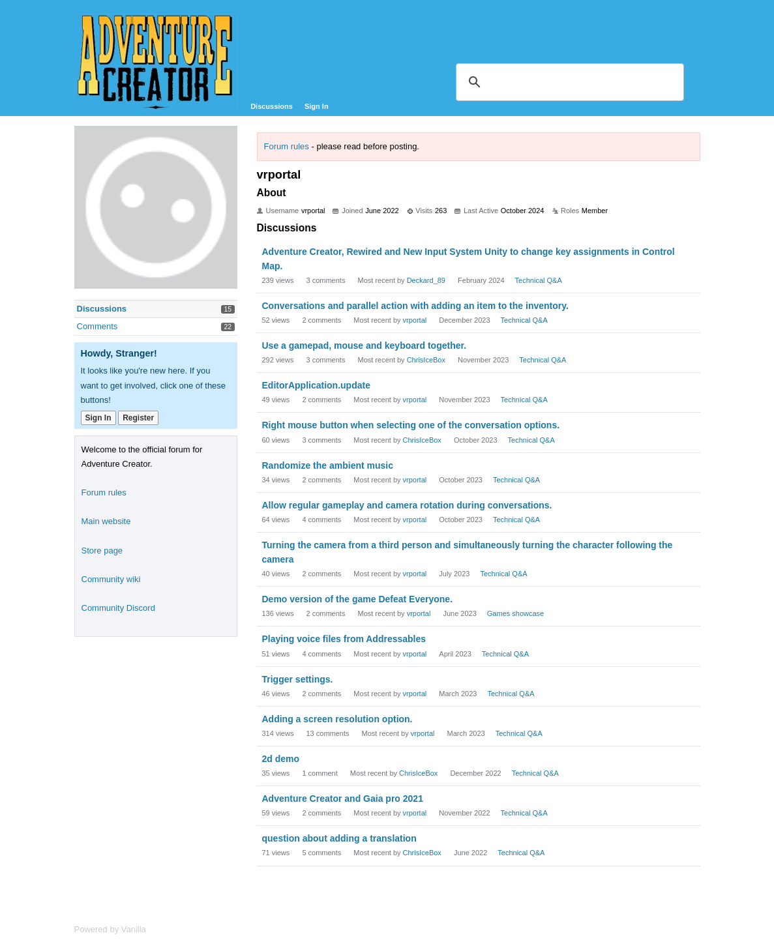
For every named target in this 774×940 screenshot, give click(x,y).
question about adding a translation (339, 838)
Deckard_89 (426, 280)
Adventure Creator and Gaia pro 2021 (342, 798)
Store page (102, 550)
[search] (568, 82)
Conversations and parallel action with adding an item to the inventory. (415, 306)
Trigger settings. (297, 679)
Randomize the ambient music (327, 465)
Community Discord (118, 608)
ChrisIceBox (426, 360)
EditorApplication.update (316, 385)
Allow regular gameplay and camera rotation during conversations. (407, 505)
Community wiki (111, 579)
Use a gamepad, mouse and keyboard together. (364, 345)
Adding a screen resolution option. (337, 719)
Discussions (271, 106)
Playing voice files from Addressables (344, 639)
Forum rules (286, 146)
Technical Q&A (538, 280)
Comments (97, 326)
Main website (106, 521)
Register (138, 417)
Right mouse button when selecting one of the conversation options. (411, 425)
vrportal (415, 320)
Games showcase (515, 613)
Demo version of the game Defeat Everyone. (357, 599)
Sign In (317, 106)
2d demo (281, 759)
